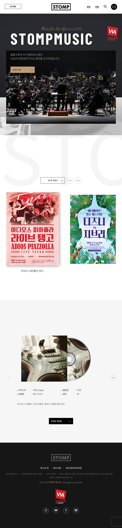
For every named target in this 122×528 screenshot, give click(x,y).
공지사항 (57, 468)
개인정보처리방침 (73, 468)
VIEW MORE (56, 420)
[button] (113, 377)
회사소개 (44, 468)
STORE (13, 6)
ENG (97, 6)
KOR (89, 6)
